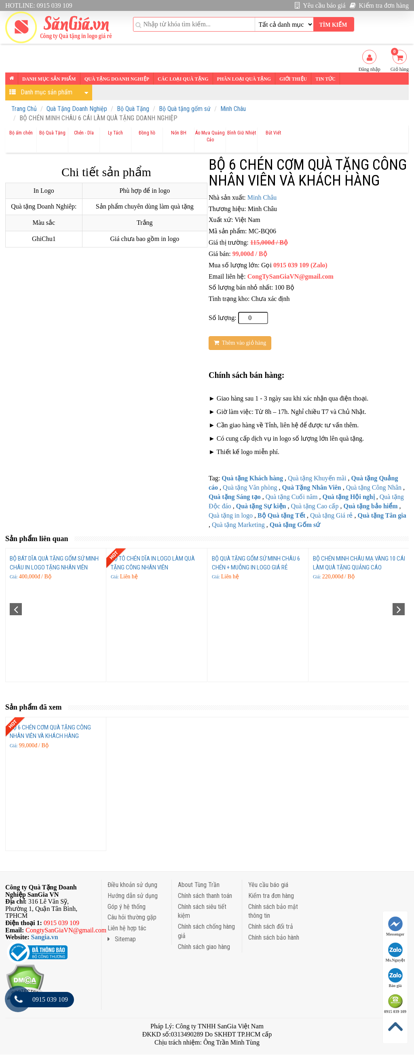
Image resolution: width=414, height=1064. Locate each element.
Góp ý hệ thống (127, 906)
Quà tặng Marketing (238, 524)
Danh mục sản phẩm (49, 79)
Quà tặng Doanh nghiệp (116, 79)
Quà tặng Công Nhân (373, 487)
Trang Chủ (24, 109)
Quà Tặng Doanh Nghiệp (76, 109)
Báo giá (395, 978)
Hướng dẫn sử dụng (133, 896)
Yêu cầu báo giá (320, 5)
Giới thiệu (293, 79)
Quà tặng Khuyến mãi (317, 478)
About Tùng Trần (199, 885)
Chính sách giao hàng (204, 947)
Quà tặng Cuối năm (292, 496)
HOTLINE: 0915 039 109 (38, 5)
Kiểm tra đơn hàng (379, 5)
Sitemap (122, 939)
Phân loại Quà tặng (244, 79)
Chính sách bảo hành (273, 937)
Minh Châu (233, 109)
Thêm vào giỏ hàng (240, 343)
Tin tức (325, 79)
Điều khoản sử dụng (132, 885)
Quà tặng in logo (231, 515)
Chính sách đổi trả (270, 926)
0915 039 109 (395, 1004)
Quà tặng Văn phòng (250, 487)
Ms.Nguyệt (395, 952)
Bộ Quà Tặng (133, 109)
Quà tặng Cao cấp (314, 506)
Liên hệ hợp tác (127, 928)
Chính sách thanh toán (205, 896)
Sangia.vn (44, 937)
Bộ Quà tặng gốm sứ (185, 109)
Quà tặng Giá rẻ (331, 515)
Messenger (395, 926)
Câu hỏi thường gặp (132, 917)
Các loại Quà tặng (183, 79)
